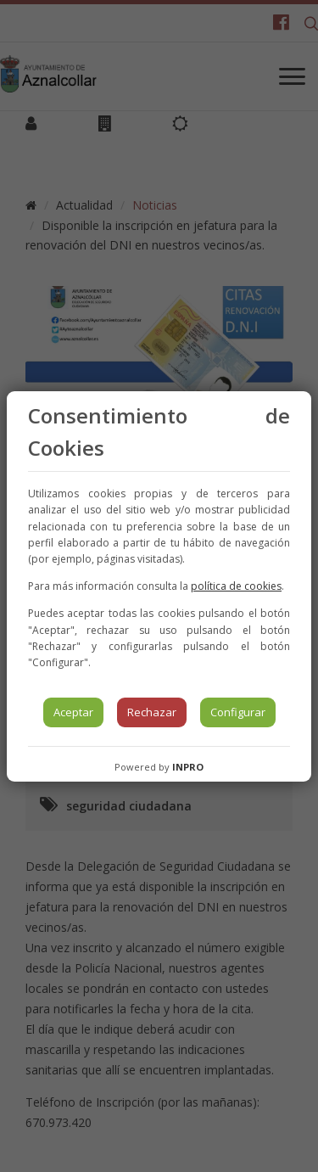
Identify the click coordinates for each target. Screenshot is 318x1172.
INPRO (188, 766)
